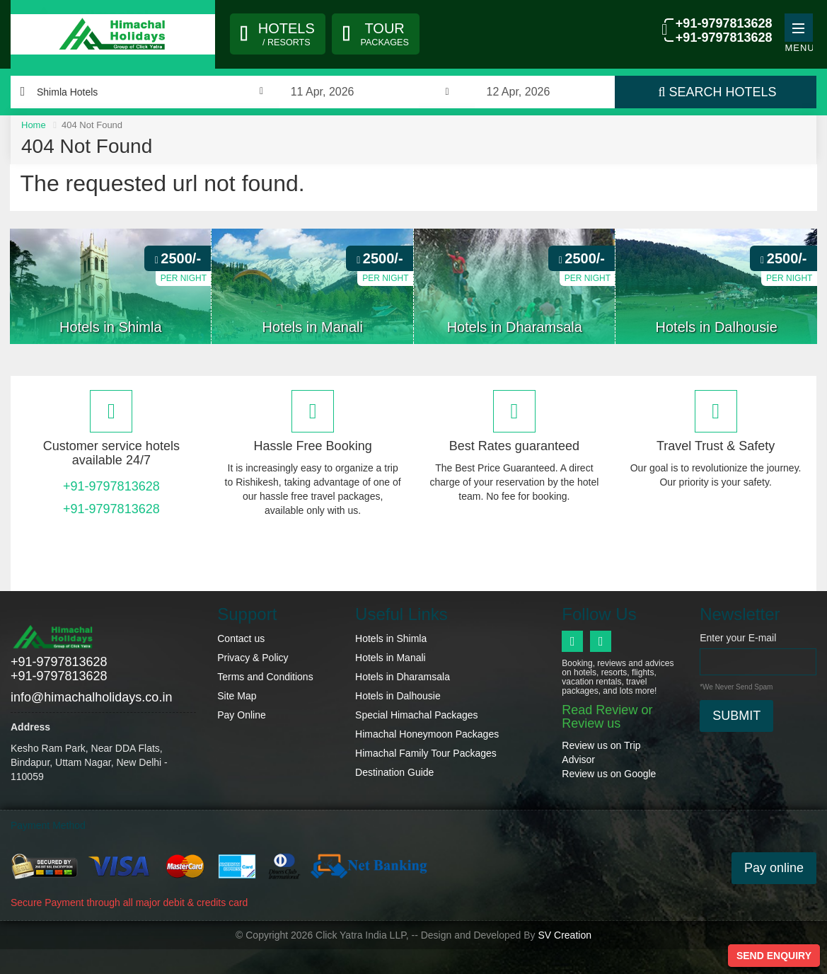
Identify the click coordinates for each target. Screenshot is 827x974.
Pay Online (241, 715)
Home (33, 125)
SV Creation (564, 933)
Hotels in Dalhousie (398, 695)
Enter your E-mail (738, 637)
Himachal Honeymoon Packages (427, 734)
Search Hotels (718, 92)
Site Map (236, 695)
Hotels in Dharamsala (402, 676)
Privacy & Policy (252, 657)
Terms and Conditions (265, 676)
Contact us (241, 638)
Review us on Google (609, 773)
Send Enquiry (773, 955)
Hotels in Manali (390, 657)
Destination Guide (394, 772)
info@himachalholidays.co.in (91, 696)
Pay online (774, 867)
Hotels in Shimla (391, 638)
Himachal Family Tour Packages (426, 753)
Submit (736, 716)
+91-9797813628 (721, 24)
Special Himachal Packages (416, 715)
